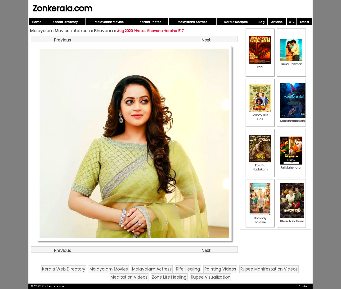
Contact (304, 286)
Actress (82, 31)
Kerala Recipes (236, 22)
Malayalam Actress (192, 22)
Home (36, 22)
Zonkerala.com (62, 8)
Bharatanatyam (292, 219)
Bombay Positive (260, 218)
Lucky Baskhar (291, 62)
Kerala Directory (65, 22)
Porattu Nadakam (260, 165)
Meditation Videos (129, 277)
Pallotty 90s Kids (260, 115)
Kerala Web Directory (63, 269)
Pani (260, 65)
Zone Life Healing (169, 277)
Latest (304, 22)
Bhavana (103, 31)
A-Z (292, 22)
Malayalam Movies (109, 22)
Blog (261, 22)
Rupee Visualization (210, 277)
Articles (277, 22)
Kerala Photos (150, 22)
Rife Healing (188, 269)
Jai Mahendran (291, 165)
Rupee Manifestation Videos (269, 269)
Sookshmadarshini (294, 119)
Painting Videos (220, 269)
